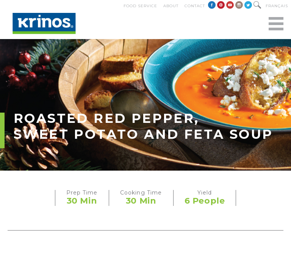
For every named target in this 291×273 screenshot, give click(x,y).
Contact (195, 5)
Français (277, 5)
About (170, 5)
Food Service (140, 5)
